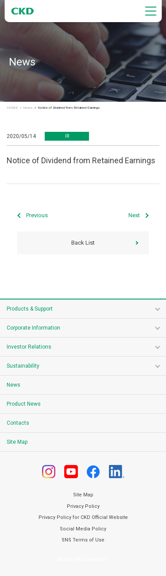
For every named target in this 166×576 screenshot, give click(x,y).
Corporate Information (33, 328)
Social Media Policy (83, 529)
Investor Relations (29, 347)
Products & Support (30, 309)
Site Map (17, 442)
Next (134, 215)
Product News (24, 404)
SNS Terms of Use (83, 540)
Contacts (18, 423)
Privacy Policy (83, 506)
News (27, 108)
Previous (37, 215)
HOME (12, 108)
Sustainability (23, 366)
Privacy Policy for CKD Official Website (83, 517)
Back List (83, 242)
